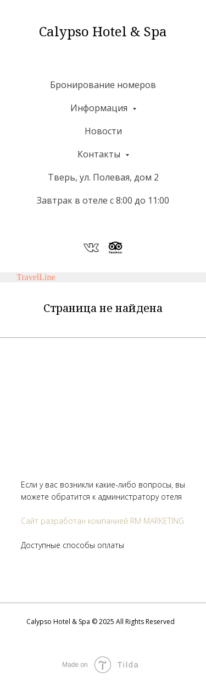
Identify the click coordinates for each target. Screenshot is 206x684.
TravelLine (35, 277)
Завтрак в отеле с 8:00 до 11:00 (103, 200)
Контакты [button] (100, 154)
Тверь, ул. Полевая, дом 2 (103, 177)
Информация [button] (100, 108)
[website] (91, 247)
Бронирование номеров (103, 85)
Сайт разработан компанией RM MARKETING (102, 521)
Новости (103, 131)
